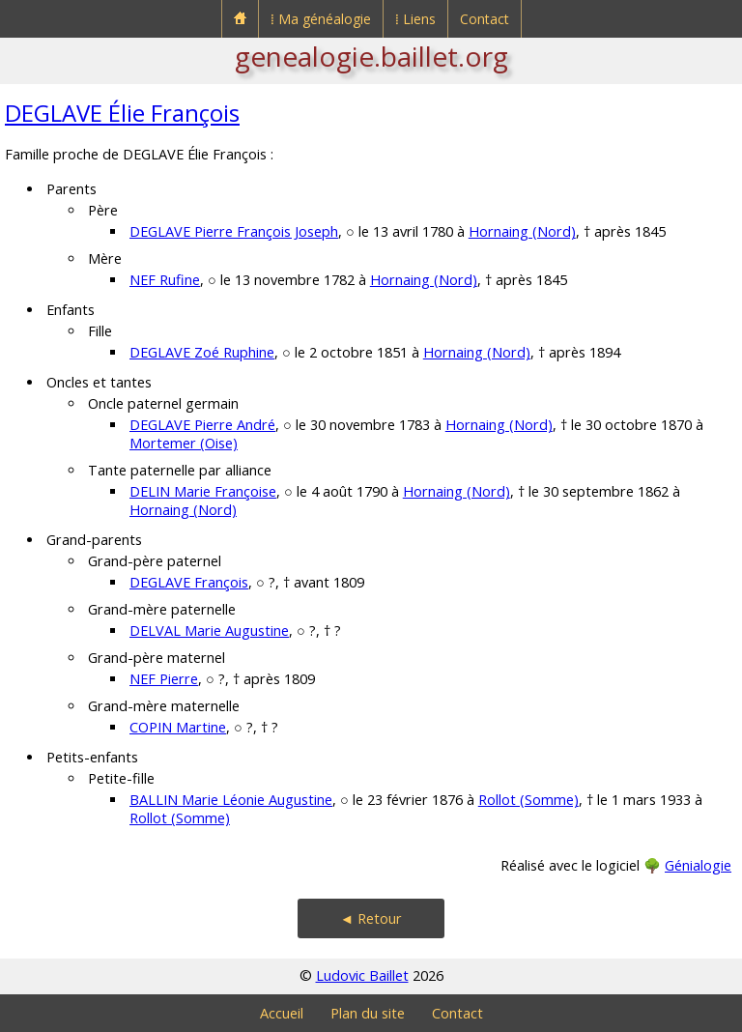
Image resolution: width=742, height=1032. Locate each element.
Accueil (281, 1013)
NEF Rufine (164, 280)
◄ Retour (371, 918)
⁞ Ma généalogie (321, 19)
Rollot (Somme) (528, 799)
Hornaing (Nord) (522, 231)
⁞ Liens (415, 19)
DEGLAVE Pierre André (202, 425)
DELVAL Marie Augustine (209, 630)
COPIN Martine (177, 727)
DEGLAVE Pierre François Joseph (233, 231)
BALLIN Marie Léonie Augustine (230, 799)
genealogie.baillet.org (371, 56)
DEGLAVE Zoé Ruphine (201, 352)
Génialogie (698, 865)
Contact (484, 19)
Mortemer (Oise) (183, 443)
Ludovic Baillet (362, 975)
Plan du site (367, 1013)
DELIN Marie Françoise (202, 491)
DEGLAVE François (188, 582)
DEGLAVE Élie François (122, 113)
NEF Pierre (163, 679)
